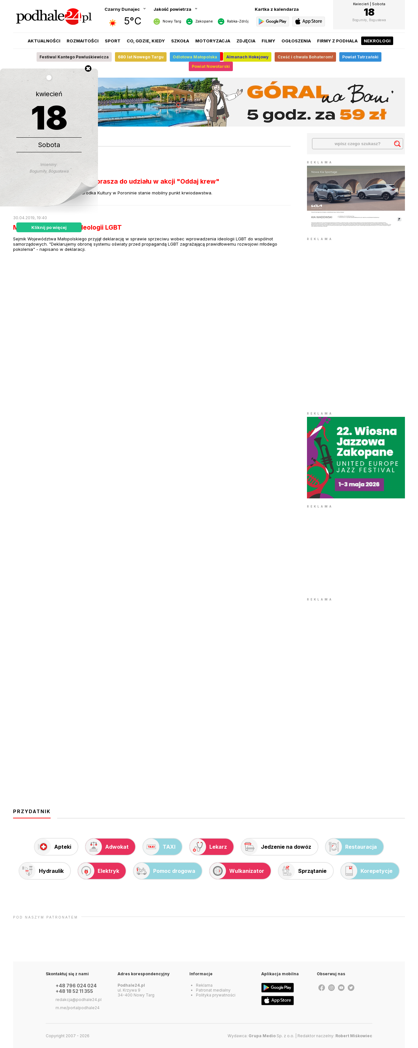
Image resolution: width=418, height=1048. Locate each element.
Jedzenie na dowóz (276, 847)
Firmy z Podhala (337, 40)
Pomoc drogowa (164, 871)
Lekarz (208, 847)
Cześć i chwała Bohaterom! (305, 56)
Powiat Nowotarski (211, 66)
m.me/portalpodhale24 (78, 1007)
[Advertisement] (356, 550)
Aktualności (44, 40)
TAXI (159, 847)
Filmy (268, 40)
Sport (113, 40)
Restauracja (351, 847)
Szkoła (180, 40)
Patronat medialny (213, 990)
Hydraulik (41, 871)
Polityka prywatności (215, 995)
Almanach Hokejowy (247, 56)
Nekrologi (377, 40)
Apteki (53, 847)
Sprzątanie (303, 871)
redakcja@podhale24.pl (79, 999)
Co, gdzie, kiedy (146, 40)
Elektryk (98, 871)
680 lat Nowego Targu (141, 56)
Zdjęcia (245, 40)
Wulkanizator (237, 871)
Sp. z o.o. (271, 1035)
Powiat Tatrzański (360, 56)
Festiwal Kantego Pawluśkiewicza (74, 56)
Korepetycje (367, 871)
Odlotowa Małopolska (195, 56)
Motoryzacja (212, 40)
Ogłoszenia (296, 40)
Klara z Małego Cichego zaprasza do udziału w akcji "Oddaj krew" (116, 181)
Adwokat (107, 847)
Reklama (204, 985)
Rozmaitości (83, 40)
